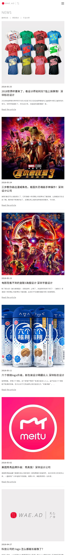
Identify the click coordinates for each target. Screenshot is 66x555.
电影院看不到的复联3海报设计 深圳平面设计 (27, 283)
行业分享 (26, 18)
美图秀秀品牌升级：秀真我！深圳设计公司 (26, 467)
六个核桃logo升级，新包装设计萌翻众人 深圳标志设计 (33, 375)
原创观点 (15, 18)
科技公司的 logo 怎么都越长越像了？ (23, 549)
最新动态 (5, 18)
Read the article (9, 109)
